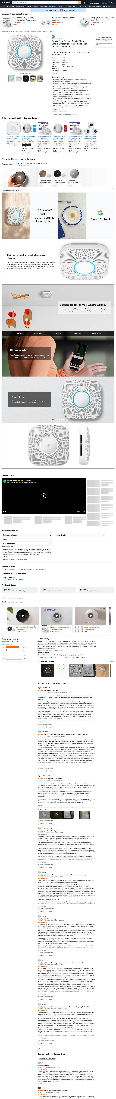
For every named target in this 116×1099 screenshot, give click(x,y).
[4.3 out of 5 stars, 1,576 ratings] (42, 145)
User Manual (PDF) (18, 580)
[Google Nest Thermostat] (7, 164)
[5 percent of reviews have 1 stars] (14, 659)
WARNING (6, 598)
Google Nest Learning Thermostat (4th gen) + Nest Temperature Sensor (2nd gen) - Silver (26, 627)
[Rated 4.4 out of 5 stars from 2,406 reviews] (61, 630)
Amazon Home (106, 6)
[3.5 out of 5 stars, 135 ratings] (57, 145)
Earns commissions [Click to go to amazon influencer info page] (28, 480)
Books (36, 6)
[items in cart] (111, 2)
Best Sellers (29, 6)
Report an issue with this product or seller (64, 114)
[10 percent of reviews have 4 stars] (14, 650)
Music (84, 6)
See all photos (110, 661)
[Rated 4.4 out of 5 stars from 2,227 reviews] (27, 630)
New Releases (52, 6)
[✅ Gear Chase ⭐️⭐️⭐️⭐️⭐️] (15, 480)
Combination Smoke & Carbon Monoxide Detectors (42, 31)
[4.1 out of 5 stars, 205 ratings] (88, 145)
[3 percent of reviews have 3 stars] (14, 653)
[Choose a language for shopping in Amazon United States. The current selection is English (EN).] (85, 3)
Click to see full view (25, 73)
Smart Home (91, 6)
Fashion (98, 6)
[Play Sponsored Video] (23, 616)
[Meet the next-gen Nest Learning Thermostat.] (31, 163)
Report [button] (50, 727)
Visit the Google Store (57, 39)
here (38, 554)
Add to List (99, 45)
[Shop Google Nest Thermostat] (23, 166)
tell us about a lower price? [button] (20, 559)
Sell (74, 6)
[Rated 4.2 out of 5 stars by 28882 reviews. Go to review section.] (74, 184)
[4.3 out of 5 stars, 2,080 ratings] (73, 145)
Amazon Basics (20, 6)
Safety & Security (19, 31)
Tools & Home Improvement (8, 31)
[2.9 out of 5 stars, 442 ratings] (11, 143)
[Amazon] (6, 2)
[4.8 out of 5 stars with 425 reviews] (64, 22)
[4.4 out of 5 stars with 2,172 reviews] (102, 22)
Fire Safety (26, 31)
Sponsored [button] (111, 188)
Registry (79, 6)
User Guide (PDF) (6, 580)
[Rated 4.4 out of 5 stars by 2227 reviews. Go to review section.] (45, 184)
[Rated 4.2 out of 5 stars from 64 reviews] (95, 630)
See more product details (59, 111)
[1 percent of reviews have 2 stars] (14, 656)
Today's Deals (43, 6)
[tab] (19, 333)
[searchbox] (47, 2)
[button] (3, 6)
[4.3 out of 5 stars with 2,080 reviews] (25, 22)
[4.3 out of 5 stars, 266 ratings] (26, 143)
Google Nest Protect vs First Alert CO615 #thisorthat (21, 482)
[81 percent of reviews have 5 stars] (14, 647)
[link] (25, 24)
